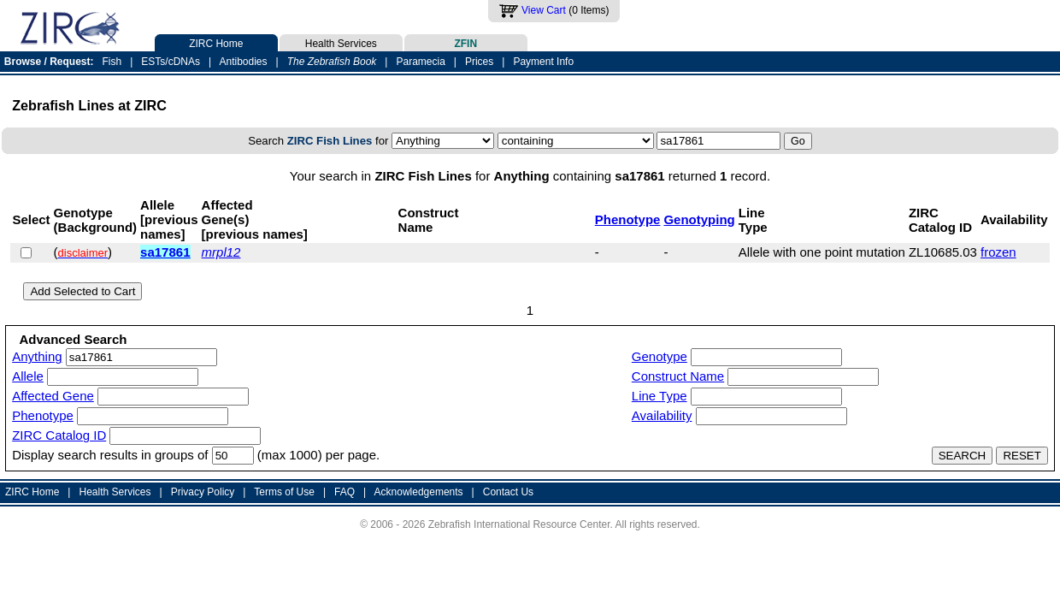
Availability (662, 415)
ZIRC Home (216, 42)
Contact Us (508, 492)
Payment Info (543, 62)
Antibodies (243, 62)
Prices (479, 62)
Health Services (341, 42)
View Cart (543, 10)
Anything (37, 356)
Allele (28, 376)
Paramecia (420, 62)
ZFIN (465, 42)
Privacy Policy (203, 492)
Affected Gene (53, 395)
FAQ (344, 492)
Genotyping (698, 219)
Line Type (659, 395)
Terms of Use (284, 492)
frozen (998, 252)
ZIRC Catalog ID (59, 435)
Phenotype (628, 219)
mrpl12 (221, 252)
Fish (112, 62)
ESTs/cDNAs (170, 62)
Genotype (659, 356)
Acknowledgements (418, 492)
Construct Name (678, 376)
